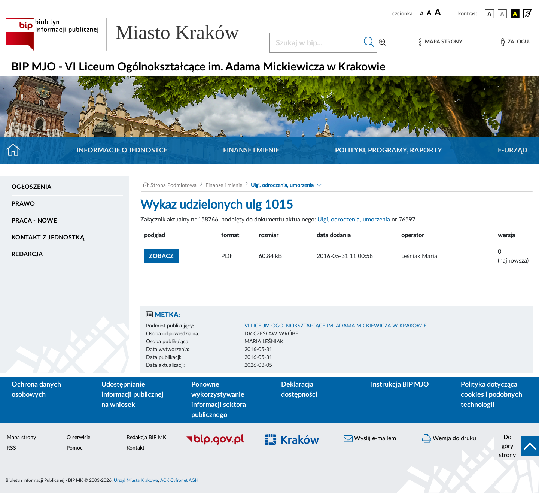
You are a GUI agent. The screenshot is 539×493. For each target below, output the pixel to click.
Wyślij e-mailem (370, 438)
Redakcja (27, 254)
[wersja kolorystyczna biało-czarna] (502, 13)
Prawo (23, 204)
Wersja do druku (449, 438)
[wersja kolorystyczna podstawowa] (489, 13)
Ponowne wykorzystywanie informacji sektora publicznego (218, 399)
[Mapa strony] (440, 42)
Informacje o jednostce (122, 150)
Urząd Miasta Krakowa (136, 480)
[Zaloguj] (516, 42)
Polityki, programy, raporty (388, 150)
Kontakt (135, 448)
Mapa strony (21, 437)
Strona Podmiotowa (173, 185)
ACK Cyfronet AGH (179, 480)
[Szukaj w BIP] (316, 43)
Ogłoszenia (31, 187)
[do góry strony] (516, 446)
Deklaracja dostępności (299, 389)
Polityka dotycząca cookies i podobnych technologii (491, 394)
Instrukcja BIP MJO (400, 384)
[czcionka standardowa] (421, 13)
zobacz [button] (164, 255)
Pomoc (75, 448)
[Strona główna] (16, 150)
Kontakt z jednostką (48, 238)
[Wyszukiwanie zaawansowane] (382, 42)
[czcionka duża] (445, 12)
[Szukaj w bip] (369, 43)
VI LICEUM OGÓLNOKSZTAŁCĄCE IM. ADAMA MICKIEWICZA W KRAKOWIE (335, 326)
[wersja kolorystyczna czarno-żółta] (515, 13)
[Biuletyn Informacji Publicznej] (219, 444)
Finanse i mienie (251, 150)
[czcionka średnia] (429, 14)
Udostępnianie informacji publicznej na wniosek (132, 394)
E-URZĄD (512, 150)
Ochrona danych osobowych (36, 389)
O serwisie (78, 437)
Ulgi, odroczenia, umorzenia (282, 185)
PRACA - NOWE (34, 221)
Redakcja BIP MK (146, 437)
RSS (11, 448)
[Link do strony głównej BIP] (133, 34)
